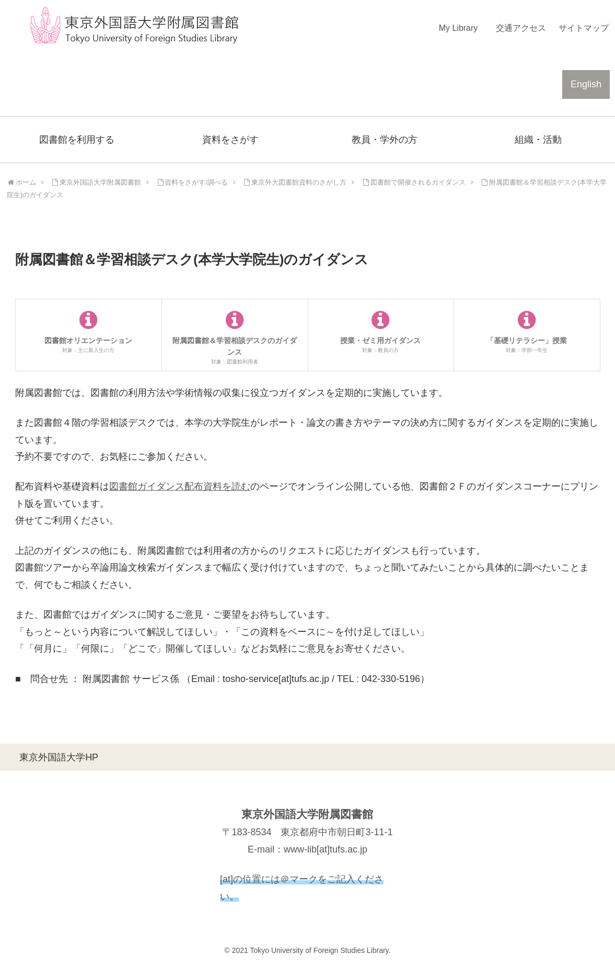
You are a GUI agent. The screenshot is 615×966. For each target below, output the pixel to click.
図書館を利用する (76, 139)
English (586, 84)
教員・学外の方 (384, 139)
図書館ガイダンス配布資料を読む (179, 486)
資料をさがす (230, 139)
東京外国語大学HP (58, 757)
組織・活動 (538, 139)
